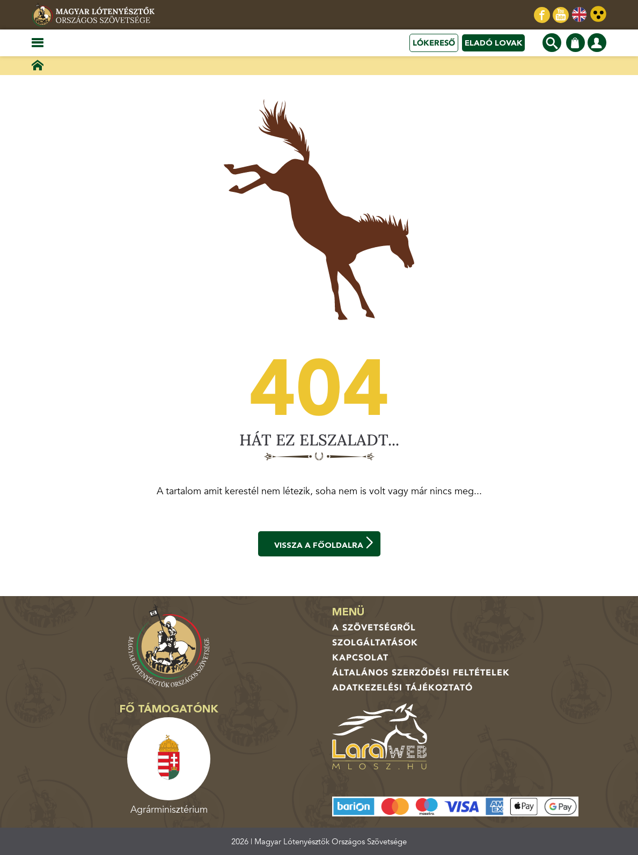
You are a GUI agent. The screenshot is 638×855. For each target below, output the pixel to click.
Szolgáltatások (375, 643)
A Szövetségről (374, 628)
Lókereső (434, 43)
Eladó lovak (493, 43)
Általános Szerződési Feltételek (421, 673)
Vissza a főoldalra (324, 544)
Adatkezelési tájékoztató (402, 688)
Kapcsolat (360, 658)
